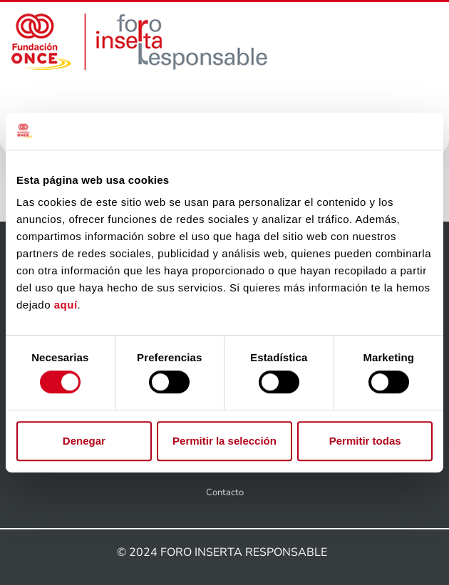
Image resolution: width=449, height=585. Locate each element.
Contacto (225, 492)
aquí (66, 305)
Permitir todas (365, 441)
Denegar (84, 441)
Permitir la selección (224, 441)
